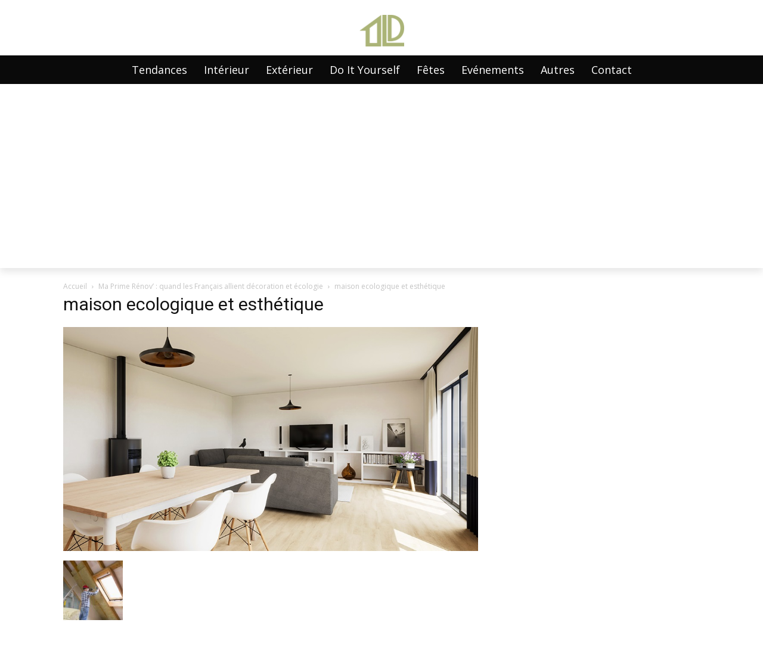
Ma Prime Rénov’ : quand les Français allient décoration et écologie (210, 286)
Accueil (75, 286)
